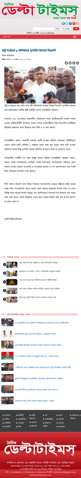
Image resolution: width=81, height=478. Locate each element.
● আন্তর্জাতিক (21, 419)
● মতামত (60, 423)
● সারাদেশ (6, 415)
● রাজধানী (6, 426)
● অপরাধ (33, 422)
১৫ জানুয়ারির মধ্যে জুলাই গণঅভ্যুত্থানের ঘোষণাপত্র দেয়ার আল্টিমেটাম (42, 322)
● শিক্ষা (18, 426)
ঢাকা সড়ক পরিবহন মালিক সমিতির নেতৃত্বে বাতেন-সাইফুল (39, 288)
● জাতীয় (5, 419)
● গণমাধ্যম (60, 426)
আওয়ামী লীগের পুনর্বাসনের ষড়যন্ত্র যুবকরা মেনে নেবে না (36, 389)
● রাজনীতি (6, 423)
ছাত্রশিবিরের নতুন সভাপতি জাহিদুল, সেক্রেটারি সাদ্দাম (35, 334)
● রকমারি (60, 419)
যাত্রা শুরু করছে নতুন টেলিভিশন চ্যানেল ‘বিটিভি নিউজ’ (38, 280)
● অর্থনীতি (20, 415)
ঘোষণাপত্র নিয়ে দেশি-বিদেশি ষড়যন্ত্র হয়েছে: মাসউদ (34, 401)
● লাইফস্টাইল (48, 419)
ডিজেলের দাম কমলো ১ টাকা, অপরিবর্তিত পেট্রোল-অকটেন (39, 271)
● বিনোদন (33, 426)
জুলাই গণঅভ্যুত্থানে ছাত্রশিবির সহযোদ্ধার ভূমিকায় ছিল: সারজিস (39, 378)
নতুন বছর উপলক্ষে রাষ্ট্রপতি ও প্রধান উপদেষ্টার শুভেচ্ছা (38, 262)
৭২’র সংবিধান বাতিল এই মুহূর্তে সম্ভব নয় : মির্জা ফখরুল (37, 356)
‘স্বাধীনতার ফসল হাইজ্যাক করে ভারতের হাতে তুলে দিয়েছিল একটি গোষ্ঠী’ (43, 367)
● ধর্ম (45, 415)
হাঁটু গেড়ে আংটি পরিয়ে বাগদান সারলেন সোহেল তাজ (37, 297)
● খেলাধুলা (20, 423)
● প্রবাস (59, 415)
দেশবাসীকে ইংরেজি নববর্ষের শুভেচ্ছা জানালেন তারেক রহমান (38, 345)
